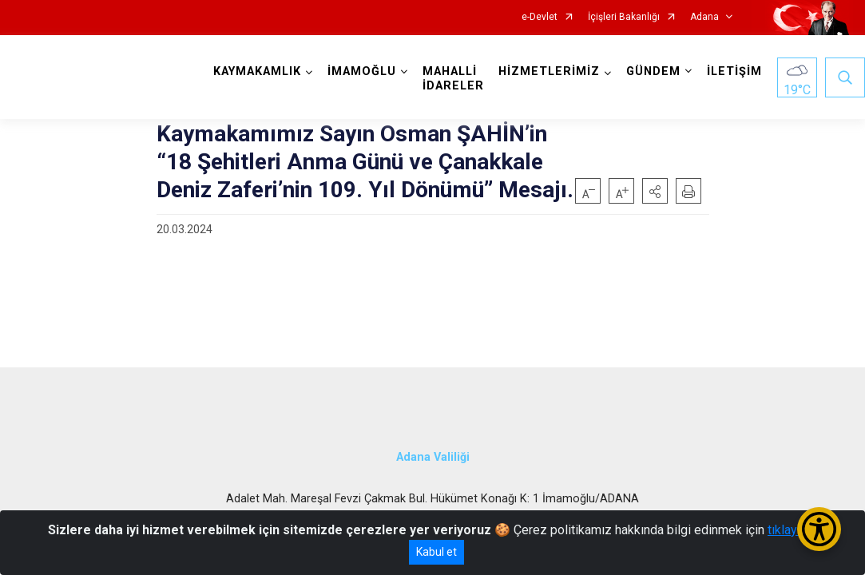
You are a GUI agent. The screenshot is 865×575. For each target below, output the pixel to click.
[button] (655, 191)
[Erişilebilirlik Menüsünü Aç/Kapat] (819, 529)
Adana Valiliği (433, 457)
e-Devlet (539, 17)
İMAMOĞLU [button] (361, 71)
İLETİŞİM (734, 71)
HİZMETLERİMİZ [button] (549, 71)
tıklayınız (792, 529)
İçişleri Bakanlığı (624, 17)
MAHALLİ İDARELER (453, 79)
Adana (704, 17)
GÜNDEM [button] (653, 71)
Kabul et (436, 551)
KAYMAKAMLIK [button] (257, 71)
